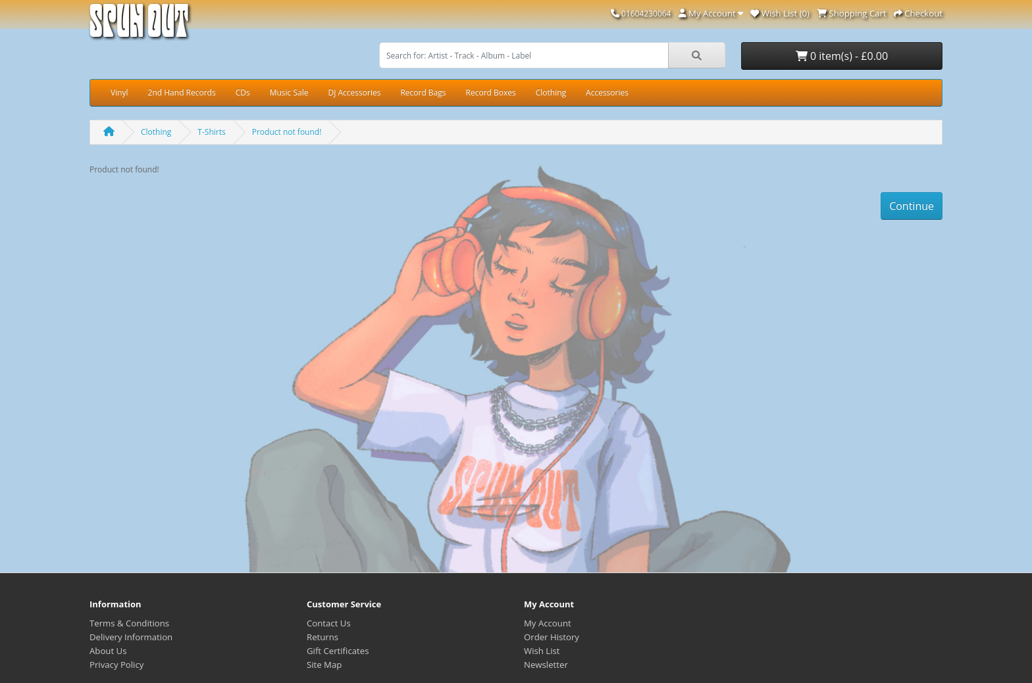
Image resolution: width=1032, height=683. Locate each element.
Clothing (551, 92)
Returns (322, 637)
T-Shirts (211, 132)
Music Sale (289, 92)
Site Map (324, 664)
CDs (243, 92)
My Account (547, 623)
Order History (551, 637)
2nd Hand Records (182, 92)
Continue (911, 206)
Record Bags (423, 92)
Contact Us (329, 623)
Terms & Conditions (129, 623)
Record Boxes (491, 92)
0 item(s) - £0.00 (842, 56)
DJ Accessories (354, 92)
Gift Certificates (338, 651)
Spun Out (139, 26)
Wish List (542, 651)
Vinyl (119, 92)
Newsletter (546, 664)
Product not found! (287, 132)
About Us (108, 651)
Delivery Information (131, 637)
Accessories (607, 92)
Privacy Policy (116, 664)
